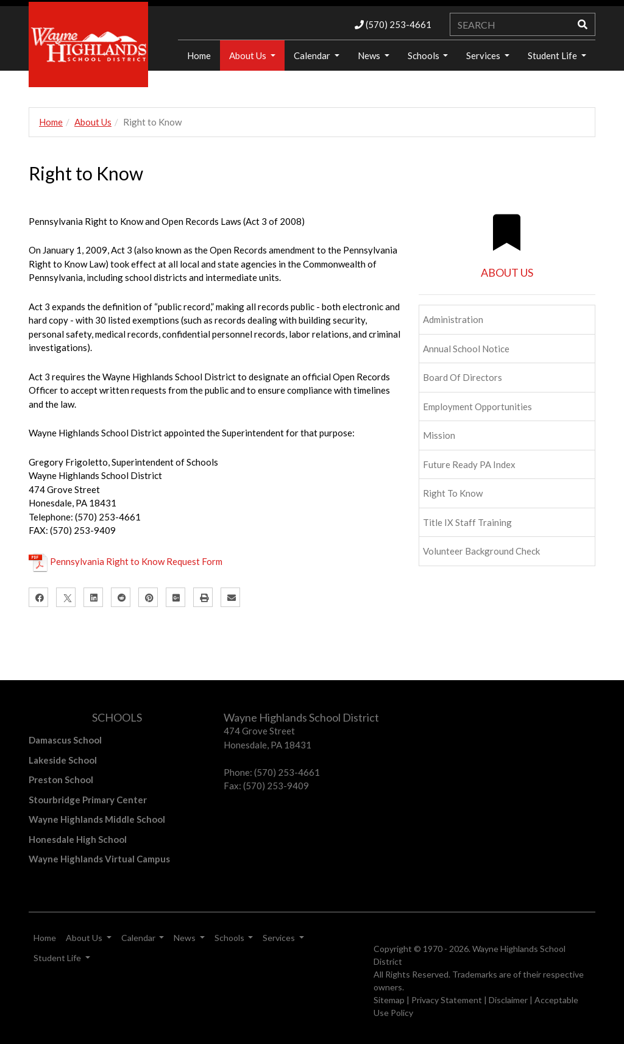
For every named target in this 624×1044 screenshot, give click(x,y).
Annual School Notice (466, 348)
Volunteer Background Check (481, 550)
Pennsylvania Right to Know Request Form (136, 560)
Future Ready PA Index (469, 464)
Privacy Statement (446, 1000)
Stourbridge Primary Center (88, 799)
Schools (424, 55)
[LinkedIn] (93, 597)
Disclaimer (508, 1000)
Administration (453, 319)
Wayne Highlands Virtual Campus (99, 858)
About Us (248, 55)
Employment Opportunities (477, 406)
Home (51, 121)
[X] (66, 597)
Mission (439, 435)
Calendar (313, 55)
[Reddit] (120, 597)
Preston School (61, 779)
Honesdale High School (78, 839)
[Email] (230, 597)
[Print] (203, 597)
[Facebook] (38, 597)
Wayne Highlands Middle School (97, 819)
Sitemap (389, 1000)
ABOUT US (507, 272)
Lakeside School (63, 760)
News (370, 55)
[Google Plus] (175, 597)
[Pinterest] (148, 597)
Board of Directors (462, 377)
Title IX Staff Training (467, 522)
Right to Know (453, 493)
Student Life (553, 55)
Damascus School (65, 739)
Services (484, 55)
